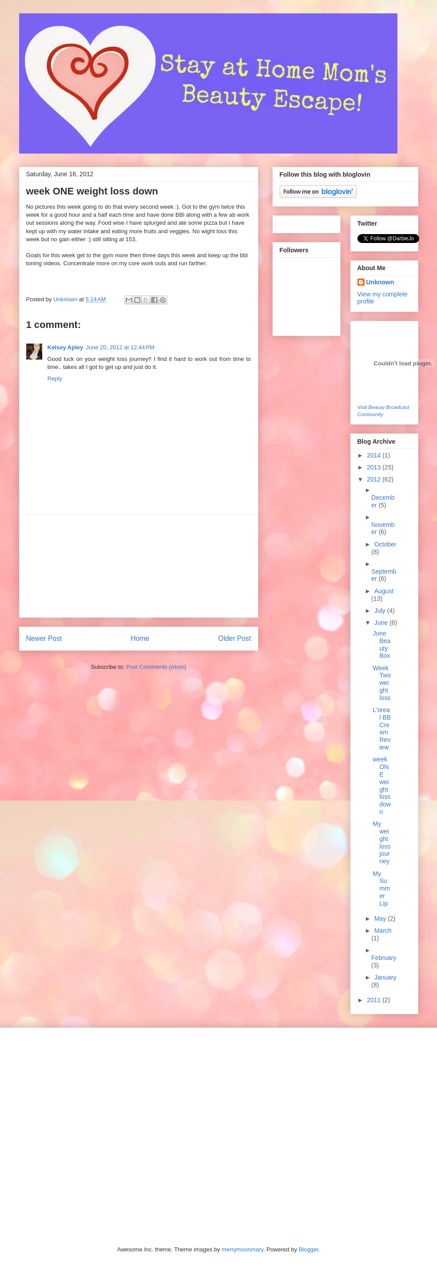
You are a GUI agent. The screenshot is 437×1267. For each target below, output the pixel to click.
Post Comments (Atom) (156, 667)
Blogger (308, 1249)
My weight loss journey (381, 842)
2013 (374, 467)
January (385, 977)
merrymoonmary (243, 1249)
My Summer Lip (381, 888)
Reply (55, 378)
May (381, 918)
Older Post (234, 638)
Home (140, 638)
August (384, 591)
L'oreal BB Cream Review (382, 728)
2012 (374, 479)
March (383, 930)
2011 (374, 1000)
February (383, 957)
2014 (374, 455)
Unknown (66, 299)
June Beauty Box (381, 644)
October (385, 544)
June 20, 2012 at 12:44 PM (120, 347)
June (381, 622)
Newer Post (44, 638)
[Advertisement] (138, 566)
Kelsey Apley (65, 347)
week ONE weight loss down (382, 785)
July (380, 610)
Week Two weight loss (382, 682)
